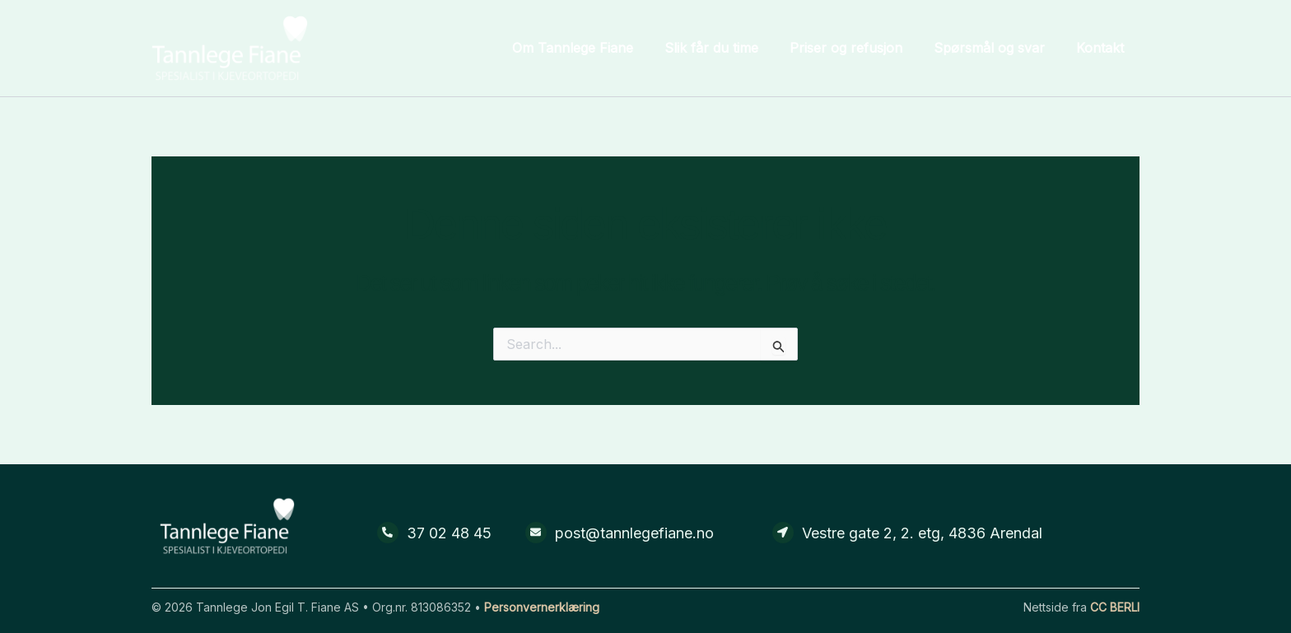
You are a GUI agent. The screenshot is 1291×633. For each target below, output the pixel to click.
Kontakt (1102, 48)
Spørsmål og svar (996, 48)
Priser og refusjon (858, 48)
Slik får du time (729, 48)
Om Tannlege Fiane (594, 48)
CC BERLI (1115, 607)
